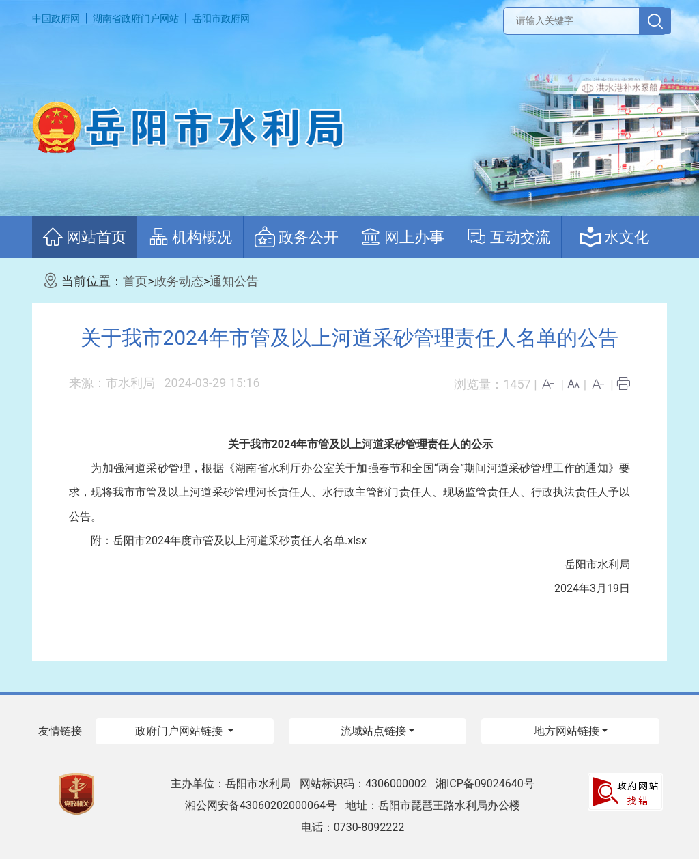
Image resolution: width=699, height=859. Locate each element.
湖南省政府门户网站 (136, 18)
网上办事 (402, 237)
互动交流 (508, 237)
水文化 (614, 237)
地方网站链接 (566, 730)
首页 (135, 281)
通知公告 (234, 281)
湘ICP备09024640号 (485, 783)
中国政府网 (56, 18)
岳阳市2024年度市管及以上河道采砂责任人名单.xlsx (240, 540)
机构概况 (190, 237)
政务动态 (178, 281)
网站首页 (84, 237)
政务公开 (297, 237)
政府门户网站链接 (180, 730)
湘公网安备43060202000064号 (261, 805)
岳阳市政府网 (221, 18)
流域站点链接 (373, 730)
